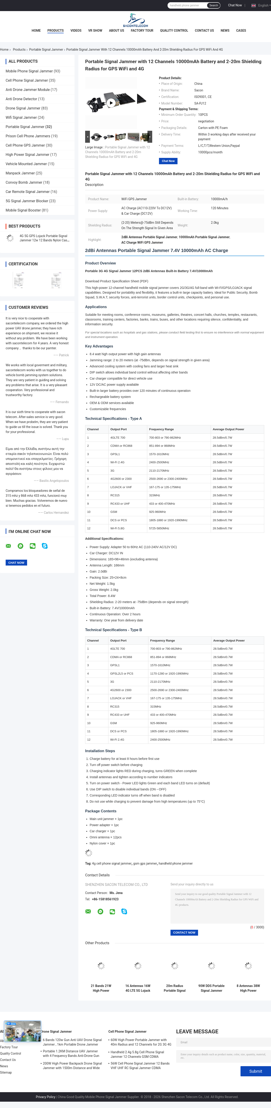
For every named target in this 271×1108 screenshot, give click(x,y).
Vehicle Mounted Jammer (26, 164)
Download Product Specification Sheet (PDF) (116, 281)
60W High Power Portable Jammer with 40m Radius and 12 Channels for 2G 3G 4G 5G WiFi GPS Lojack (141, 1043)
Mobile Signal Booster (23, 210)
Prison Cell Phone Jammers (28, 136)
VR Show (95, 30)
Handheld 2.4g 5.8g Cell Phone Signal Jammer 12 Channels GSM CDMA (137, 1054)
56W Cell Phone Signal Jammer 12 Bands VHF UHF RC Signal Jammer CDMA (140, 1066)
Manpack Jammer (20, 173)
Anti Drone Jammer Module (28, 90)
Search (213, 5)
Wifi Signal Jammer (21, 117)
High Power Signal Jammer (27, 154)
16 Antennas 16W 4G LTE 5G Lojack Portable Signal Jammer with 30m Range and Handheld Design (138, 988)
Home (36, 30)
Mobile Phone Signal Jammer (29, 71)
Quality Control (174, 30)
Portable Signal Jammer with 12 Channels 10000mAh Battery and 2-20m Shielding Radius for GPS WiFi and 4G (117, 152)
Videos (76, 30)
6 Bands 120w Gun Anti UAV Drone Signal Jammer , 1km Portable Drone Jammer (72, 1042)
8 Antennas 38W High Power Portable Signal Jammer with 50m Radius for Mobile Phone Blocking (248, 988)
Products (55, 30)
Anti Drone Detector (21, 99)
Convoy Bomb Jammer (24, 182)
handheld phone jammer (176, 863)
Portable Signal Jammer (46, 49)
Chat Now (235, 5)
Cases (241, 30)
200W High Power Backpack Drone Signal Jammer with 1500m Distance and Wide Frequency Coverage (72, 1066)
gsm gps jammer (145, 863)
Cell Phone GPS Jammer (25, 145)
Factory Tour (142, 30)
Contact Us (204, 30)
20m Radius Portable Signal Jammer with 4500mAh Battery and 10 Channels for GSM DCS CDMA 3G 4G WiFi (174, 988)
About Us (116, 30)
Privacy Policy (45, 1097)
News (225, 30)
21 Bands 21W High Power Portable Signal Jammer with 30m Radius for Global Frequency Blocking (101, 988)
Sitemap (6, 1072)
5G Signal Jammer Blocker (27, 201)
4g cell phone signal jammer (112, 863)
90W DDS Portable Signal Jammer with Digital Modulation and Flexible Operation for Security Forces (211, 988)
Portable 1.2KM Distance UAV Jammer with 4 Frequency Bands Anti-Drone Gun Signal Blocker (71, 1054)
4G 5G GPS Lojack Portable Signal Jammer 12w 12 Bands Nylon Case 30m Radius (44, 240)
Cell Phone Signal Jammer (27, 80)
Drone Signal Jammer (23, 108)
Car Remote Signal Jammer (28, 192)
